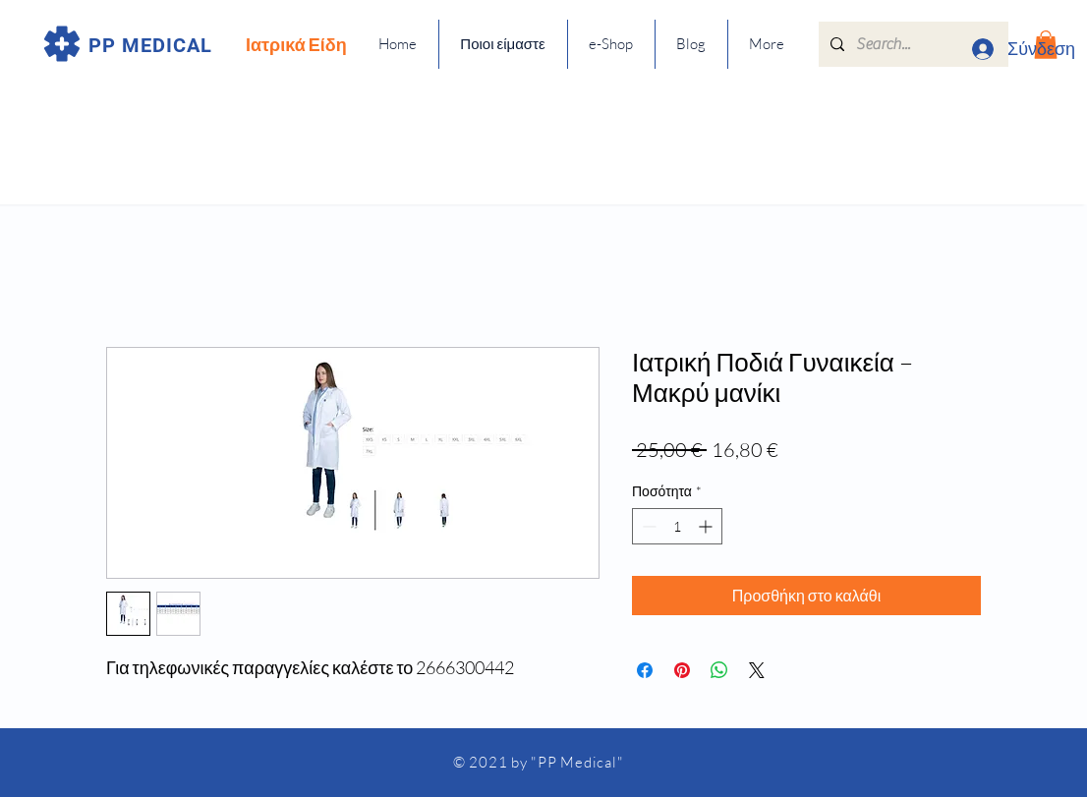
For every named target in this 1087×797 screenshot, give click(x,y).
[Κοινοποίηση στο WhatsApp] (719, 670)
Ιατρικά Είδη (296, 44)
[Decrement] (647, 526)
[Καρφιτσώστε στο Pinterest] (682, 670)
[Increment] (707, 526)
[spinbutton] (677, 526)
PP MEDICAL (150, 45)
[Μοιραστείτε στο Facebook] (645, 670)
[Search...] (911, 44)
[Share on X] (757, 670)
